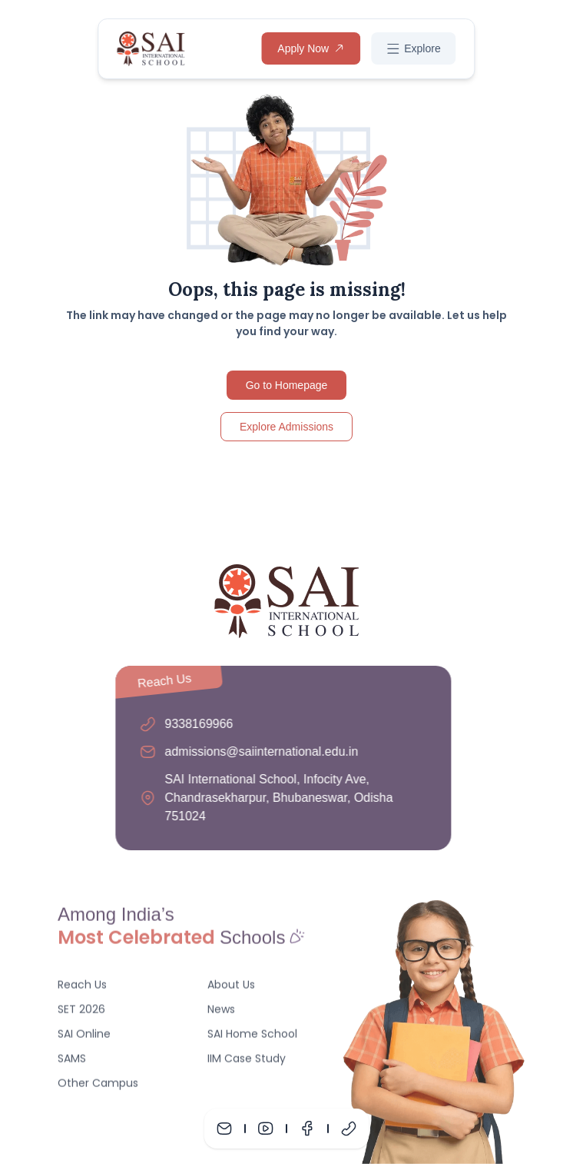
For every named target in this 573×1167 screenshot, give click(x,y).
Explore (413, 48)
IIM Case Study (246, 1061)
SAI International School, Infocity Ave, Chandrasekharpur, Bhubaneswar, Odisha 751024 (275, 798)
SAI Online (84, 1037)
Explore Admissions (286, 427)
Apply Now (310, 48)
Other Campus (98, 1086)
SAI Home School (252, 1037)
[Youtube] (265, 1128)
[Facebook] (307, 1128)
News (221, 1012)
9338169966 (195, 723)
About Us (231, 988)
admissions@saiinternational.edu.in (258, 751)
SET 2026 (81, 1012)
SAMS (72, 1061)
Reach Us (82, 988)
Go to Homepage (287, 385)
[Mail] (224, 1128)
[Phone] (348, 1128)
